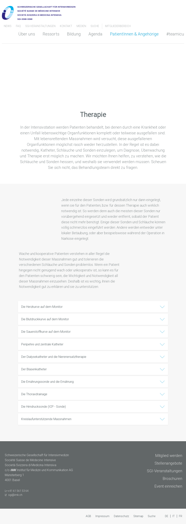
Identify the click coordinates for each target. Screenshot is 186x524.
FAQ (18, 26)
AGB (89, 516)
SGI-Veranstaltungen (40, 26)
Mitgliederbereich (118, 26)
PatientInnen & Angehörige (134, 34)
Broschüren (172, 478)
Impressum (102, 516)
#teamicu (175, 34)
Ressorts (51, 34)
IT (173, 516)
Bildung (74, 34)
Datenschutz (122, 516)
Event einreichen (168, 486)
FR (180, 516)
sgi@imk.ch (15, 494)
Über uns (26, 34)
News (8, 26)
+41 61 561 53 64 (18, 490)
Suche (95, 26)
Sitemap (138, 516)
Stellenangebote (168, 463)
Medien (82, 26)
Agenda (95, 34)
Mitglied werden (168, 455)
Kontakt (66, 26)
